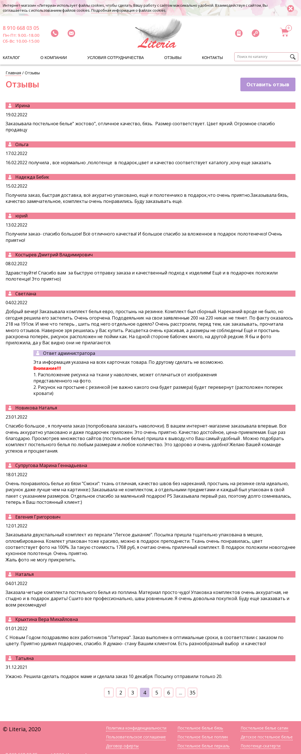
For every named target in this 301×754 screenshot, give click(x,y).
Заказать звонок (54, 33)
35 (192, 692)
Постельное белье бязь (200, 728)
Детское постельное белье (267, 737)
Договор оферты (122, 745)
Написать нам (71, 33)
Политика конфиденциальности (136, 728)
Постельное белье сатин (264, 728)
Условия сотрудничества (115, 57)
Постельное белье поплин (202, 737)
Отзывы (173, 57)
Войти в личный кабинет (255, 33)
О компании (53, 57)
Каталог (11, 57)
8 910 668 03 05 (21, 27)
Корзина (285, 32)
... (180, 692)
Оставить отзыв (267, 84)
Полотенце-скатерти (260, 745)
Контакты (212, 57)
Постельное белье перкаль (203, 745)
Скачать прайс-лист (238, 33)
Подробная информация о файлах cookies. (128, 10)
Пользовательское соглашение (136, 737)
